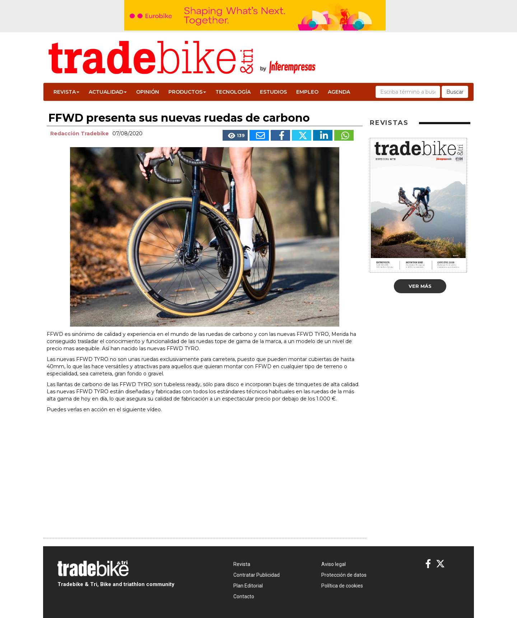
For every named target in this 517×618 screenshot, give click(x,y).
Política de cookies (342, 586)
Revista (66, 92)
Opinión (147, 92)
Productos (187, 92)
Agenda (339, 92)
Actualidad (108, 92)
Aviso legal (333, 564)
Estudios (273, 92)
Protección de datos (344, 575)
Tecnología (233, 92)
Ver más (420, 286)
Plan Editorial (248, 586)
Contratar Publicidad (256, 575)
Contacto (243, 596)
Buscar (455, 92)
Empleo (307, 92)
